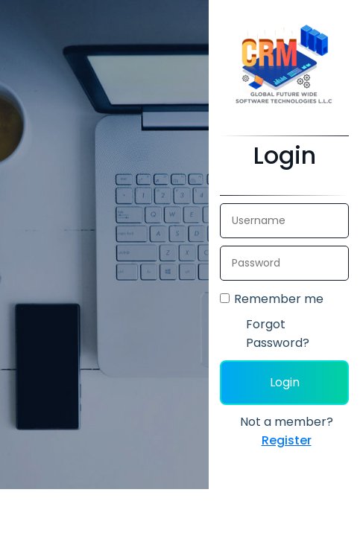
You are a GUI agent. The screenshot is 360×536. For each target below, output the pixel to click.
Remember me (278, 298)
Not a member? (286, 431)
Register (287, 440)
